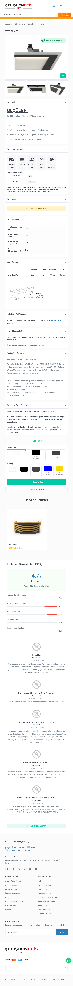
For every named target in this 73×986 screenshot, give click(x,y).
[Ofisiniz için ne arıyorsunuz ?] (29, 15)
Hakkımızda (42, 881)
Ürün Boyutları (36, 262)
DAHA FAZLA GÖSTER (36, 826)
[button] (54, 6)
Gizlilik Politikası (44, 885)
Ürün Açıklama (36, 102)
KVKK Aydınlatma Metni (47, 901)
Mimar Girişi (56, 320)
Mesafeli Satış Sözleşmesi (48, 897)
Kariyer (8, 910)
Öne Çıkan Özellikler (36, 149)
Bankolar (31, 24)
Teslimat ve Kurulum (36, 353)
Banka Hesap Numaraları (15, 901)
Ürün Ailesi (36, 199)
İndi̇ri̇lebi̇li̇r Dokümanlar (36, 314)
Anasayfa (8, 24)
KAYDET (62, 932)
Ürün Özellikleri (36, 219)
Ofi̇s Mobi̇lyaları (20, 24)
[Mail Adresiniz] (29, 932)
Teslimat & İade (44, 893)
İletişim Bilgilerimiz (13, 893)
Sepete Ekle (36, 482)
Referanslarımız (44, 910)
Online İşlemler (11, 885)
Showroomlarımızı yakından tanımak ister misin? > (27, 345)
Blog (7, 897)
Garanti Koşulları (44, 889)
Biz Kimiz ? (42, 906)
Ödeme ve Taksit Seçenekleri (36, 405)
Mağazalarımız (11, 889)
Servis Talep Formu (13, 881)
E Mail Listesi (10, 906)
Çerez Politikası (44, 914)
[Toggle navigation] (66, 6)
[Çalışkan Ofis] (21, 950)
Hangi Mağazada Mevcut (36, 331)
